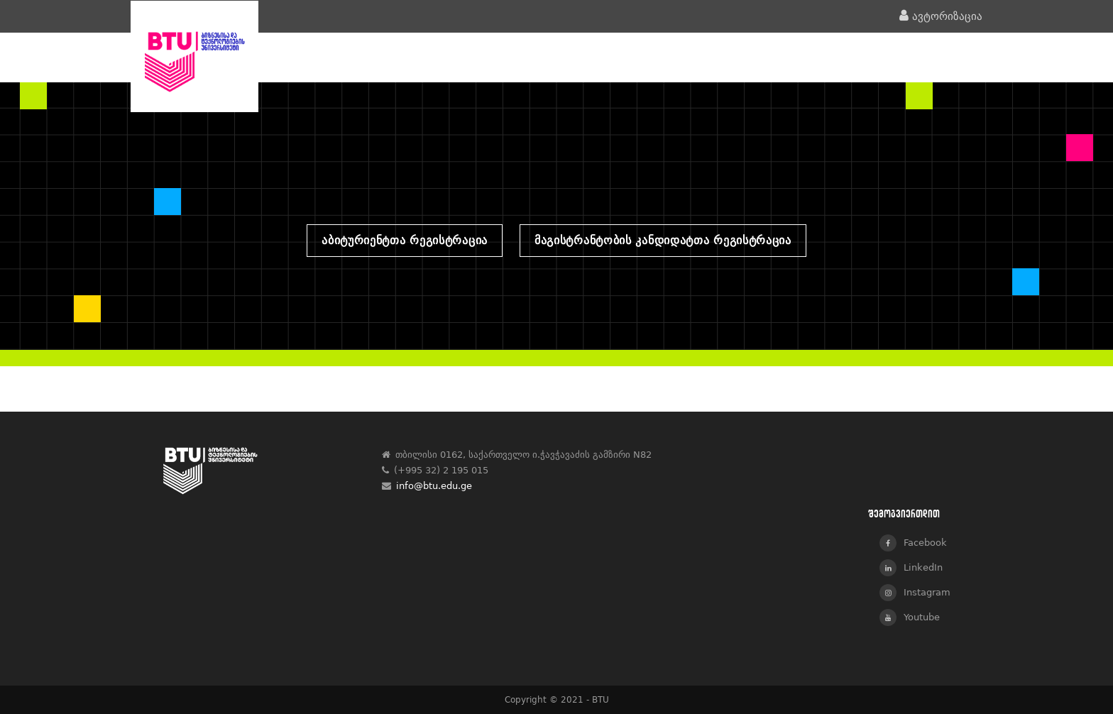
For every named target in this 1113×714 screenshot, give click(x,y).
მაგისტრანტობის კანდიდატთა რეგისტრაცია (662, 240)
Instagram (914, 592)
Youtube (909, 617)
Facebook (913, 542)
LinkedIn (911, 567)
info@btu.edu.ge (434, 485)
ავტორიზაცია (940, 16)
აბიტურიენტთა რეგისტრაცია (405, 240)
